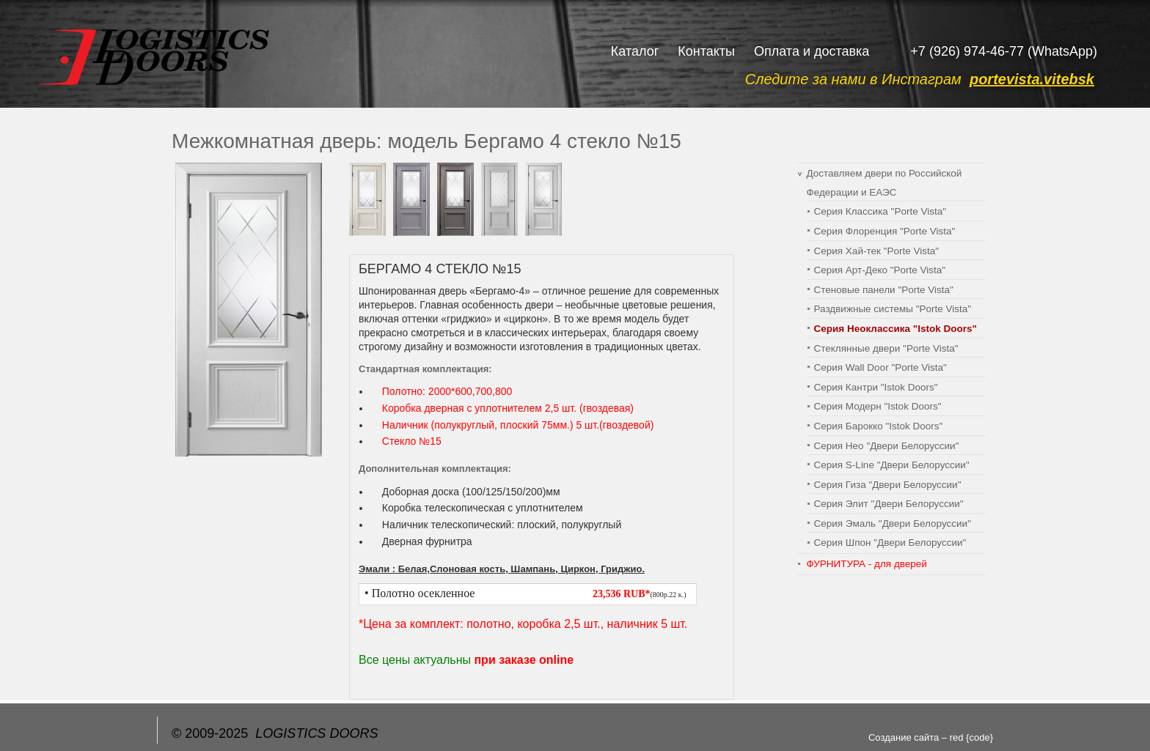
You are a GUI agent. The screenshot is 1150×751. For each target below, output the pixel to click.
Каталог (635, 51)
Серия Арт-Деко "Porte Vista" (880, 269)
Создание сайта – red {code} (930, 737)
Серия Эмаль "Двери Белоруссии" (892, 523)
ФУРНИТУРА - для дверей (867, 563)
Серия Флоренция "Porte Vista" (885, 231)
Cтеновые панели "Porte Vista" (883, 289)
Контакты (706, 51)
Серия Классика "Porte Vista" (880, 211)
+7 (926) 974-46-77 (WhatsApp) (1003, 51)
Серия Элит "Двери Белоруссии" (889, 503)
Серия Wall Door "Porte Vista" (880, 367)
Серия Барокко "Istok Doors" (878, 426)
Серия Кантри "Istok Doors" (876, 387)
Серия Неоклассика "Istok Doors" (895, 328)
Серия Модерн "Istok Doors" (878, 406)
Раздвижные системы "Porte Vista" (893, 308)
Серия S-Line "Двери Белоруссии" (892, 464)
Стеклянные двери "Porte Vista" (886, 348)
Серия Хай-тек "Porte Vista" (876, 250)
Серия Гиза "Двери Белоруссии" (888, 484)
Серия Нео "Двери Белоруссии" (886, 445)
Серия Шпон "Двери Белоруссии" (890, 542)
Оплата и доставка (811, 51)
